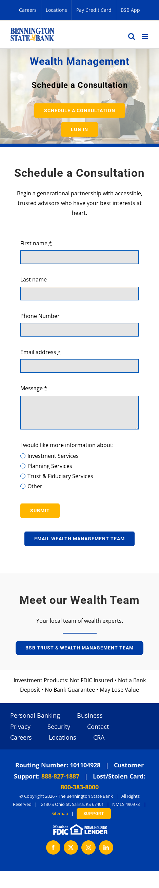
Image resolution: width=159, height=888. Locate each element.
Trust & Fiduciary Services (60, 476)
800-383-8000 (80, 787)
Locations (62, 737)
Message (33, 388)
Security (58, 726)
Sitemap (60, 813)
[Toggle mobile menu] (145, 36)
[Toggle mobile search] (131, 36)
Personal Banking (35, 715)
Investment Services (53, 456)
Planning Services (49, 466)
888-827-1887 (60, 776)
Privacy (20, 726)
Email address (40, 352)
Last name (33, 279)
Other (34, 486)
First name (36, 243)
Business (90, 715)
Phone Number (40, 316)
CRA (98, 737)
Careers (21, 737)
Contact (98, 726)
